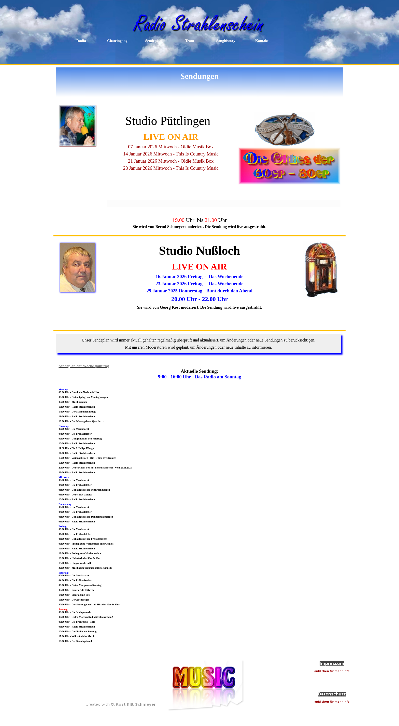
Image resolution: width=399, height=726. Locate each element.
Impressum (332, 663)
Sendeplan (153, 41)
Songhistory (225, 41)
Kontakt (261, 41)
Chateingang (117, 41)
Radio (81, 41)
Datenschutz (332, 694)
